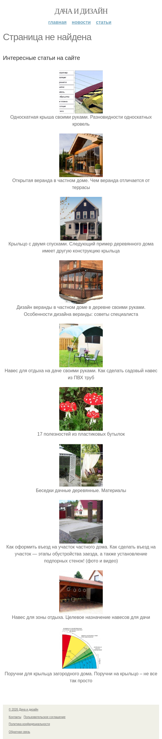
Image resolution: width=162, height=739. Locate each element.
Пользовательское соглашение (45, 717)
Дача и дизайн (81, 11)
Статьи (103, 22)
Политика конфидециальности (29, 724)
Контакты (15, 717)
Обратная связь (19, 731)
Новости (81, 22)
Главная (57, 22)
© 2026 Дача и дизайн (23, 709)
